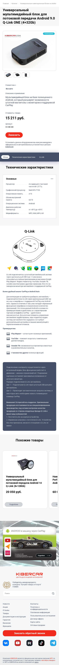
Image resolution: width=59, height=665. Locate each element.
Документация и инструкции (14, 617)
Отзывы (6, 610)
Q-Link (41, 157)
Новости (6, 604)
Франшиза (7, 626)
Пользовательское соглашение (42, 616)
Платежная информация (40, 612)
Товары (6, 613)
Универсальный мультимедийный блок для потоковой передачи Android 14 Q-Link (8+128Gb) (24, 481)
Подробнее (13, 504)
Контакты (34, 604)
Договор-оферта (36, 619)
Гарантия (6, 620)
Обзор (5, 157)
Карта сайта (35, 622)
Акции (5, 607)
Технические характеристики (23, 157)
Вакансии (7, 623)
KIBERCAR (9, 147)
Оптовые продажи (37, 625)
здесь (36, 662)
